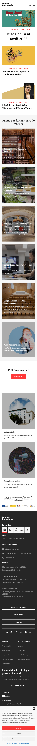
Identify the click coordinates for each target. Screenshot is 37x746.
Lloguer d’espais (7, 655)
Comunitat (21, 650)
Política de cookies (12, 743)
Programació (6, 646)
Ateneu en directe (24, 659)
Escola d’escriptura (24, 655)
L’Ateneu (20, 646)
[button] (34, 708)
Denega (18, 733)
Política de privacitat (23, 743)
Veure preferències (18, 739)
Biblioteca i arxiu (7, 659)
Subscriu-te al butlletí (18, 685)
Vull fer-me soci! (19, 376)
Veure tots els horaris (18, 607)
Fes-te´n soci (18, 615)
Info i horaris (6, 650)
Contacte (18, 622)
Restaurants (6, 664)
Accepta (18, 728)
